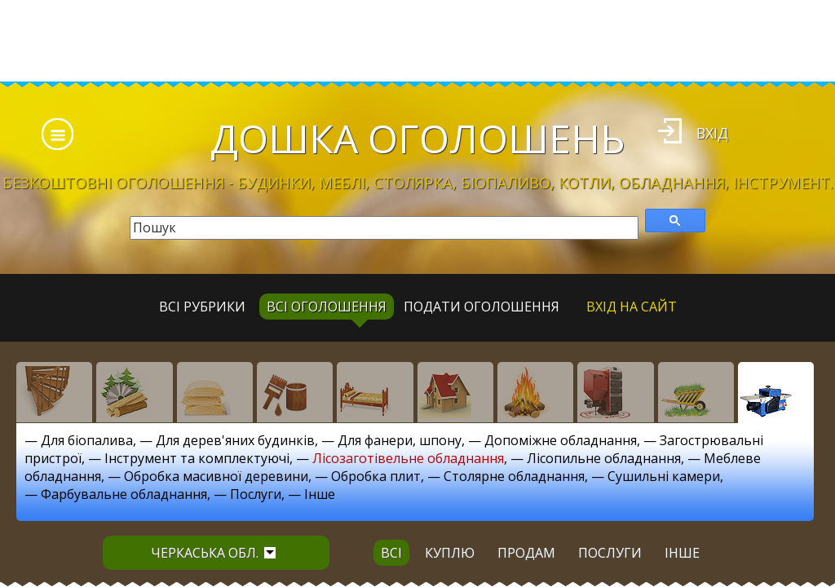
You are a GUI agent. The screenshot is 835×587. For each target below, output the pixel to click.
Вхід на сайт (631, 307)
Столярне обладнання (514, 476)
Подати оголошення (481, 307)
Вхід (712, 133)
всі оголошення (327, 307)
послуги (610, 553)
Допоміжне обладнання (560, 440)
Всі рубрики (202, 307)
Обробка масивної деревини (216, 476)
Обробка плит (376, 476)
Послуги (255, 494)
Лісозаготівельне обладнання (408, 458)
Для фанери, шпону (400, 440)
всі (391, 553)
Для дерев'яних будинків (235, 440)
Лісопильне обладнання (604, 458)
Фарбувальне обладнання (124, 494)
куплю (450, 553)
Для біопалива (87, 440)
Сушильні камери (663, 476)
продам (526, 553)
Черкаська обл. (213, 553)
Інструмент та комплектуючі (196, 458)
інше (682, 553)
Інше (319, 494)
